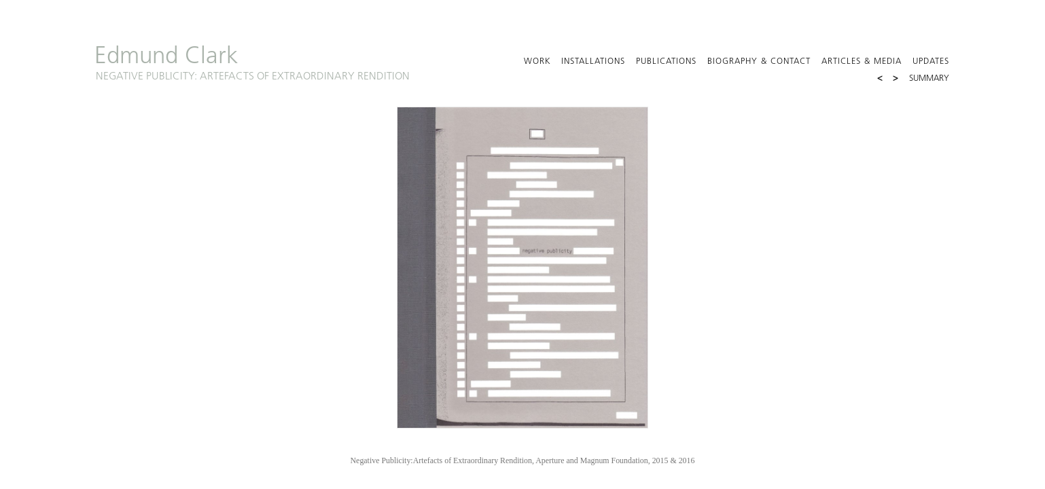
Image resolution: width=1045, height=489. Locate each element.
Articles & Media (861, 62)
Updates (931, 62)
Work (537, 62)
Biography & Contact (759, 62)
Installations (593, 62)
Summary (929, 79)
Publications (666, 62)
